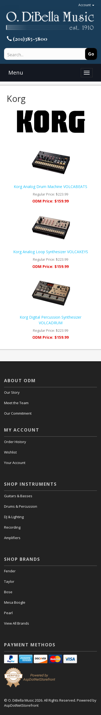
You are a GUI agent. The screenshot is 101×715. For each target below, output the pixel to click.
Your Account (14, 462)
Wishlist (10, 452)
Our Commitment (18, 413)
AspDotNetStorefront (21, 705)
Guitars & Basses (18, 495)
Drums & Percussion (20, 506)
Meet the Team (16, 402)
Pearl (8, 612)
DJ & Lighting (14, 516)
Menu (15, 72)
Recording (12, 527)
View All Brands (16, 623)
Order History (15, 441)
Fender (10, 571)
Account (86, 5)
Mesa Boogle (14, 602)
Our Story (12, 392)
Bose (8, 591)
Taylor (9, 581)
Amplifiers (12, 537)
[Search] (36, 55)
